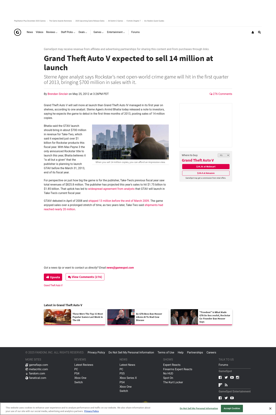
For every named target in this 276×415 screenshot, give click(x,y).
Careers (211, 352)
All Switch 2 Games (115, 21)
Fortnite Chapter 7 (134, 21)
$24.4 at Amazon (206, 173)
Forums (223, 364)
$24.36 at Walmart (205, 166)
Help (181, 352)
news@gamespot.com (120, 267)
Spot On (168, 378)
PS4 (76, 373)
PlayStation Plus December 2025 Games (30, 21)
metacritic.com (36, 369)
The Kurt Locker (173, 382)
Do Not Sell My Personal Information (131, 352)
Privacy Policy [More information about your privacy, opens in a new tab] (91, 411)
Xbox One (80, 378)
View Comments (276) (85, 277)
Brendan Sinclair (58, 94)
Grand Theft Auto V (198, 160)
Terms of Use (166, 352)
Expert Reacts (171, 364)
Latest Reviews (83, 364)
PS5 (122, 373)
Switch (78, 382)
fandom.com (35, 373)
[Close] (270, 408)
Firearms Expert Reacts (177, 369)
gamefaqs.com (36, 364)
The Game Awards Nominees (60, 21)
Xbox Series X (128, 378)
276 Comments (220, 94)
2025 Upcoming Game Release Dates (90, 21)
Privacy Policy (96, 352)
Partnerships (195, 352)
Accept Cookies (232, 408)
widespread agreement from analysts (111, 188)
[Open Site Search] (259, 32)
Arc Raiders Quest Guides (154, 21)
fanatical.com (35, 378)
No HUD (168, 373)
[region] (138, 408)
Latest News (127, 364)
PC (76, 369)
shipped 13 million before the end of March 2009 (118, 200)
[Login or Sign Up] (252, 32)
